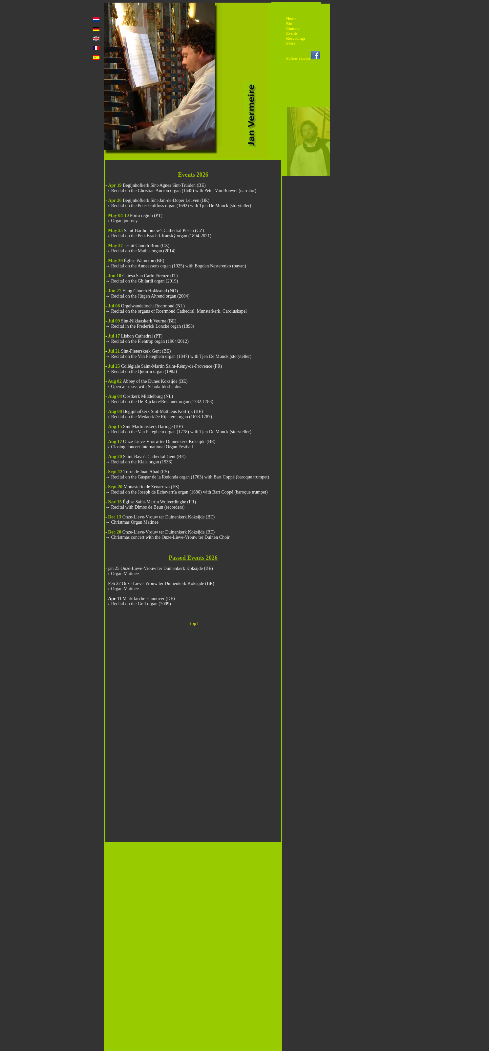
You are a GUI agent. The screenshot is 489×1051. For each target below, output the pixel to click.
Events (292, 33)
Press (290, 43)
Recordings (295, 38)
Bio (289, 23)
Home (291, 18)
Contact (293, 28)
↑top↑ (193, 623)
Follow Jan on (303, 58)
